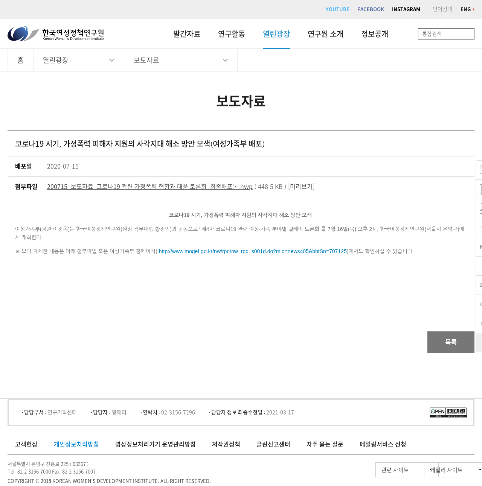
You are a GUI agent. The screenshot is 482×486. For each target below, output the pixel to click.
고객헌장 (26, 445)
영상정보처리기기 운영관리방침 (155, 445)
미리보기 (301, 187)
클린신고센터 (273, 445)
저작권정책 (226, 445)
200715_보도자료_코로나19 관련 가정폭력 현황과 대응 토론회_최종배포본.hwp (150, 187)
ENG (466, 9)
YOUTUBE (337, 9)
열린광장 (276, 34)
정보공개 (374, 34)
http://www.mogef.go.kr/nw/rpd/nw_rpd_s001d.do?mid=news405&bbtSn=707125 (253, 251)
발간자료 (186, 34)
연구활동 (231, 34)
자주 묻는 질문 (325, 445)
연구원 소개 (325, 34)
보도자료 (146, 60)
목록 (449, 342)
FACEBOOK (370, 9)
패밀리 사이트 (432, 471)
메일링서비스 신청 (383, 445)
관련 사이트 (363, 471)
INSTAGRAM (406, 9)
